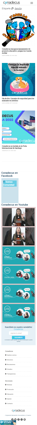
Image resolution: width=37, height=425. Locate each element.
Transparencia (11, 374)
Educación (10, 394)
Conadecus (5, 150)
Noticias (9, 385)
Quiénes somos (11, 355)
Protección (10, 389)
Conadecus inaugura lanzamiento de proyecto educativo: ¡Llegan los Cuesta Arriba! (16, 51)
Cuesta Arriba (5, 55)
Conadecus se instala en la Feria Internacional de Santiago (14, 147)
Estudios (9, 369)
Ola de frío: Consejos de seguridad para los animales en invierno (18, 99)
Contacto (10, 403)
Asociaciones (11, 364)
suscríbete (18, 337)
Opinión (9, 399)
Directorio (10, 360)
